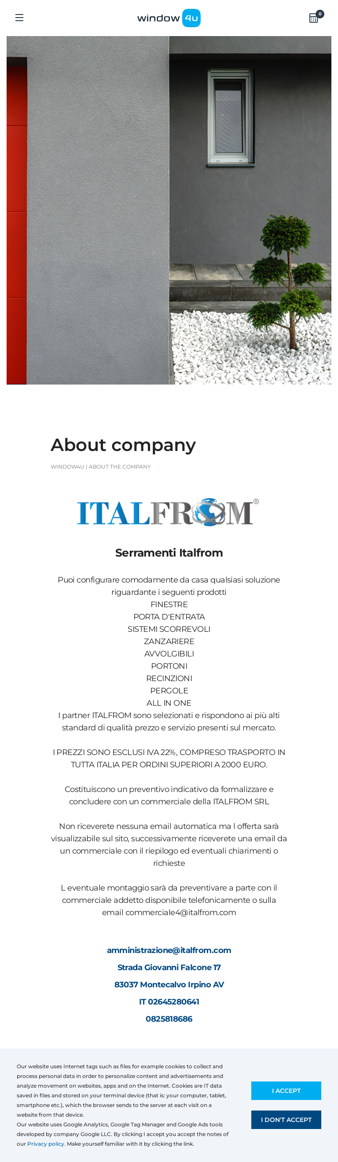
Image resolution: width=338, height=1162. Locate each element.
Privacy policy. (46, 1143)
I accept (286, 1091)
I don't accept (286, 1120)
